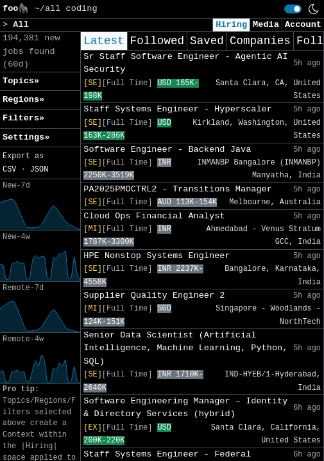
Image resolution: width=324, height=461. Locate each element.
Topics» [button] (21, 81)
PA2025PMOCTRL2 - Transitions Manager (177, 189)
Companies (260, 41)
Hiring (231, 24)
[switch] (293, 8)
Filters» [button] (23, 118)
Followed (157, 41)
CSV (9, 169)
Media (266, 24)
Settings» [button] (26, 137)
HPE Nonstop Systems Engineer (156, 256)
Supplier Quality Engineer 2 (154, 295)
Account (303, 24)
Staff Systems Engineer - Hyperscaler (177, 109)
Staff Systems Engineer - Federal (167, 454)
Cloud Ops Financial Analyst (154, 216)
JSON (39, 169)
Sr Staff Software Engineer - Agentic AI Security (185, 63)
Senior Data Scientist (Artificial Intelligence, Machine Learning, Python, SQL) (185, 348)
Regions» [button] (23, 99)
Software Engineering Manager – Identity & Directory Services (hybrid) (185, 407)
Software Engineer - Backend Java (167, 149)
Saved (207, 41)
